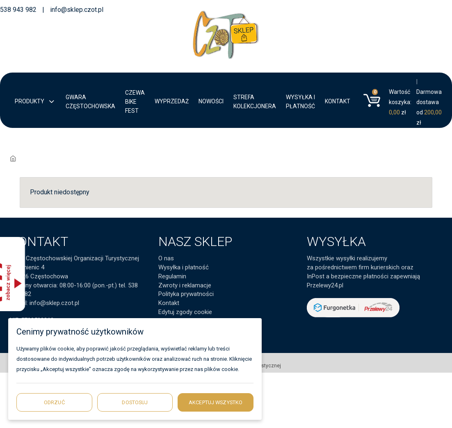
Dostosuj (135, 402)
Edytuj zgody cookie (185, 312)
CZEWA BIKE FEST (135, 101)
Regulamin (172, 276)
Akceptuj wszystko (215, 402)
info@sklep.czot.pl (76, 10)
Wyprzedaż (172, 101)
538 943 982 (18, 10)
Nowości (211, 101)
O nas (166, 258)
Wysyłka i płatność (300, 101)
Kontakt (337, 101)
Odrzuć (54, 402)
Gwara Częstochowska (90, 101)
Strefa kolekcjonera (254, 101)
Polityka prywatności (186, 294)
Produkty (35, 102)
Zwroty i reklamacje (184, 285)
